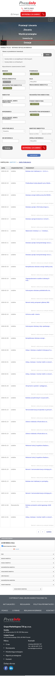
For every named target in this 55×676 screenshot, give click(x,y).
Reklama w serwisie (32, 610)
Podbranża (33, 71)
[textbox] (13, 74)
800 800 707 (28, 11)
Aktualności (9, 604)
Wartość (13, 162)
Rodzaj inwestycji (9, 79)
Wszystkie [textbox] (33, 81)
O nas (8, 644)
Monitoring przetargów (14, 652)
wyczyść (17, 549)
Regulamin (25, 604)
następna (48, 531)
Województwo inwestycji (12, 85)
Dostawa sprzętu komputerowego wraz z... (39, 243)
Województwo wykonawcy (39, 111)
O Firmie (16, 610)
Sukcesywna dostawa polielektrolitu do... (38, 290)
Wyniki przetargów (27, 34)
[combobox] (13, 74)
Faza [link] (2, 554)
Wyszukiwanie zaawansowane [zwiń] (13, 66)
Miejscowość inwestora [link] (20, 589)
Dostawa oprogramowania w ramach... (38, 219)
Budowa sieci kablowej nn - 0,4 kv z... (37, 171)
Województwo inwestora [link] (8, 580)
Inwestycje (28, 38)
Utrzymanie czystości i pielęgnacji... (37, 386)
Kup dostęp (33, 155)
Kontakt (9, 659)
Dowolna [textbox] (6, 131)
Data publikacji (8, 128)
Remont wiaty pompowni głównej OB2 (37, 302)
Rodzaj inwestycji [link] (6, 562)
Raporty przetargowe (13, 655)
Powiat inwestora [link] (6, 584)
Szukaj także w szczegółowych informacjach (17, 59)
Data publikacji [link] (5, 576)
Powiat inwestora (36, 101)
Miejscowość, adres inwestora (9, 101)
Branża (5, 71)
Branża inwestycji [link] (6, 558)
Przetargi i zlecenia (28, 25)
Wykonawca (6, 111)
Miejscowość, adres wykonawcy (9, 118)
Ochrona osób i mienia (33, 314)
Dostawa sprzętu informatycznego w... (37, 207)
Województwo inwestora (39, 95)
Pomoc (5, 610)
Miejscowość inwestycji (38, 85)
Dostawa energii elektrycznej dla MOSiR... (39, 195)
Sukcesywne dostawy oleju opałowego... (38, 326)
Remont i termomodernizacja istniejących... (39, 469)
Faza (31, 79)
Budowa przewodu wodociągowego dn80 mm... (38, 506)
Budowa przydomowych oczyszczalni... (38, 398)
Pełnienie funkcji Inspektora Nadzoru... (38, 445)
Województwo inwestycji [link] (8, 567)
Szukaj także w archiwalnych (12, 62)
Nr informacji (7, 138)
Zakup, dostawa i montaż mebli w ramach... (39, 362)
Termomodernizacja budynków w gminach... (39, 409)
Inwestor (6, 95)
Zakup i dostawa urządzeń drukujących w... (39, 350)
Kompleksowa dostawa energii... (36, 338)
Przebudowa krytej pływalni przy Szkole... (38, 183)
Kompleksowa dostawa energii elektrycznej (39, 266)
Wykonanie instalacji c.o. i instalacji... (37, 231)
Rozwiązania (10, 648)
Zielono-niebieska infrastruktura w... (37, 421)
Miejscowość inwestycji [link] (7, 571)
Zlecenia (27, 29)
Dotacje (27, 42)
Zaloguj (15, 14)
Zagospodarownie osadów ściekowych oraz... (37, 279)
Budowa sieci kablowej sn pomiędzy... (37, 481)
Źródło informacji (36, 138)
